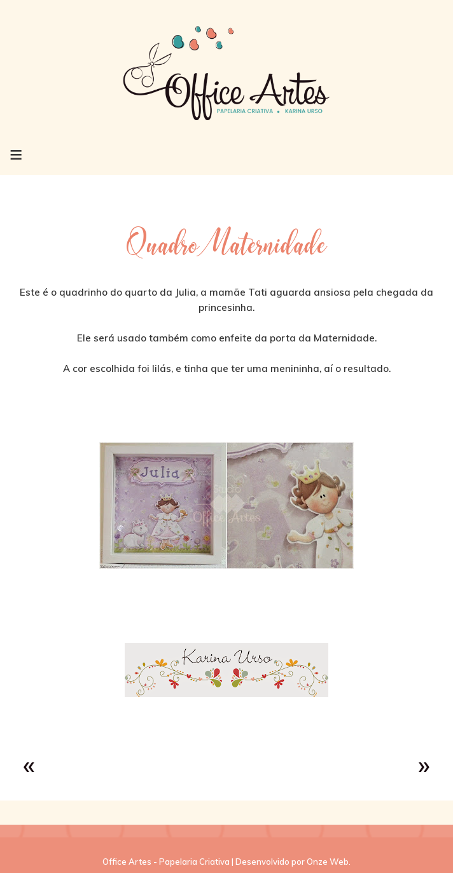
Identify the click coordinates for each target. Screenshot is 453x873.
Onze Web (328, 861)
